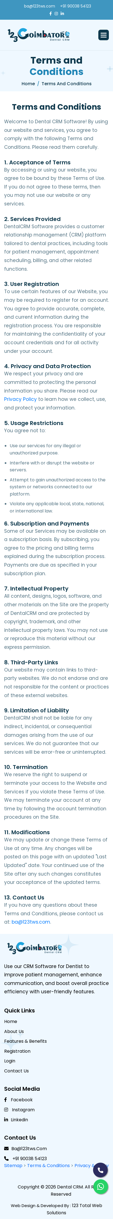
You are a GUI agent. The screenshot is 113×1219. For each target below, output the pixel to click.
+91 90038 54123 (75, 6)
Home (28, 84)
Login (9, 1061)
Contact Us (16, 1071)
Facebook (18, 1100)
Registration (17, 1051)
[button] (103, 35)
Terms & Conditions (49, 1165)
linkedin (16, 1120)
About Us (14, 1031)
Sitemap (13, 1165)
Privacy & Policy (92, 1165)
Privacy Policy (20, 399)
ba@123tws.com (39, 6)
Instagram (19, 1110)
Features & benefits (25, 1041)
